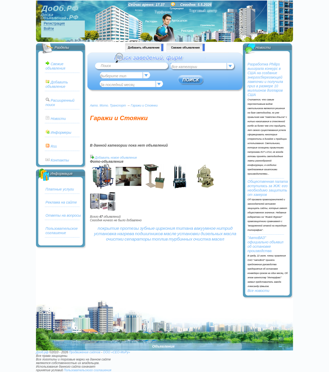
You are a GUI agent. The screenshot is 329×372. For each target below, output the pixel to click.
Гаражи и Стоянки (144, 105)
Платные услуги (59, 189)
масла (230, 233)
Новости (58, 119)
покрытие (108, 228)
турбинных (180, 239)
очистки (115, 239)
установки (188, 233)
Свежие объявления (55, 66)
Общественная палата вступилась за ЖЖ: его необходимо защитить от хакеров (268, 188)
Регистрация (54, 23)
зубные (147, 228)
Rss (54, 146)
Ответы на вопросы (63, 215)
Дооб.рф (42, 352)
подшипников (149, 233)
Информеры (61, 132)
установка (105, 233)
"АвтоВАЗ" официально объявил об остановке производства (266, 244)
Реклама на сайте (61, 202)
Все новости (258, 291)
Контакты (60, 160)
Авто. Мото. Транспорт (108, 105)
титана (184, 228)
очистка (202, 239)
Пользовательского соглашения (87, 370)
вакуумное (205, 228)
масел (218, 239)
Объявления (163, 346)
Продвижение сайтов (84, 352)
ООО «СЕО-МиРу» (116, 352)
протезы (129, 228)
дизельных (211, 233)
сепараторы (137, 239)
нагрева (125, 233)
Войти (49, 28)
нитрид (225, 228)
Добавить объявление (56, 84)
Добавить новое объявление (116, 157)
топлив (160, 239)
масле (170, 233)
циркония (165, 228)
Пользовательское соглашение (61, 230)
